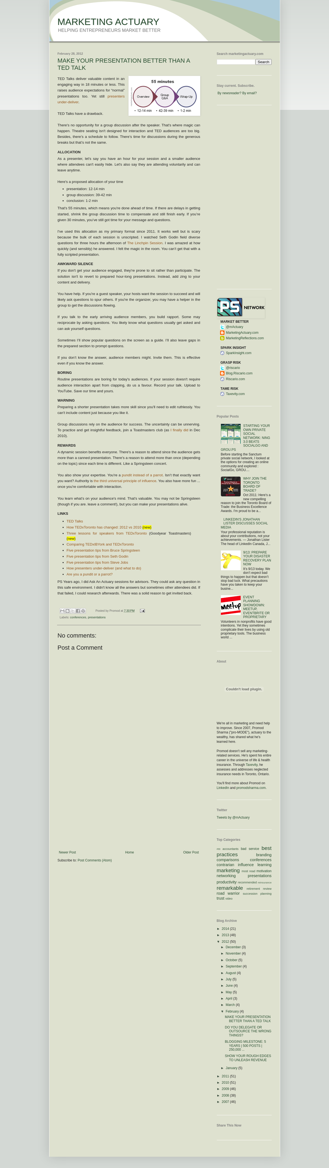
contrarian (225, 865)
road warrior (228, 893)
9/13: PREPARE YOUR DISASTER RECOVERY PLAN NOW (257, 558)
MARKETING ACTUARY (109, 21)
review (267, 888)
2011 (226, 1076)
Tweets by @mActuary (233, 817)
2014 (226, 929)
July (229, 979)
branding (263, 855)
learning (264, 865)
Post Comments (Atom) (95, 860)
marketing (228, 870)
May (229, 992)
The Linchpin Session (145, 243)
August (231, 973)
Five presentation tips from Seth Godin (97, 556)
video (229, 898)
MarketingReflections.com (245, 338)
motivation (264, 871)
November (234, 953)
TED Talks (75, 521)
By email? (249, 93)
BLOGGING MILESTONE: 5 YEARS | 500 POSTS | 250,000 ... (245, 1046)
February (233, 1011)
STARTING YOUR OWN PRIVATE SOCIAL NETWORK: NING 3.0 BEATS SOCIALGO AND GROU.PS (245, 437)
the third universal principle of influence (125, 481)
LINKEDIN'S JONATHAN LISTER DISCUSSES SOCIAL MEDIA (244, 523)
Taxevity (251, 765)
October (232, 960)
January (232, 1068)
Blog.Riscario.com (239, 373)
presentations (97, 617)
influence (246, 865)
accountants (230, 848)
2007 (226, 1102)
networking (226, 876)
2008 (226, 1095)
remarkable (230, 888)
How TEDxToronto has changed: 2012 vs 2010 (104, 527)
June (230, 986)
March (231, 1005)
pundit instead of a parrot (142, 475)
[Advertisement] (129, 809)
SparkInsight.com (239, 353)
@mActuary (234, 327)
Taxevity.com (235, 394)
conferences (78, 617)
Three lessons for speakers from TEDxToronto (107, 533)
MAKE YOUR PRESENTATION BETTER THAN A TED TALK (248, 1019)
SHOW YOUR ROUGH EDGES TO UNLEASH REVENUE (248, 1058)
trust (220, 898)
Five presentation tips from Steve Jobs (97, 562)
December (234, 947)
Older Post (191, 852)
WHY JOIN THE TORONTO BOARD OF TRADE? (255, 484)
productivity (227, 882)
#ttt (218, 848)
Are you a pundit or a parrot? (90, 574)
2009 (226, 1089)
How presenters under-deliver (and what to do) (104, 568)
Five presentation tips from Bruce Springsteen (103, 550)
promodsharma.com (251, 788)
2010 (226, 1082)
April (229, 998)
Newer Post (67, 852)
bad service (250, 849)
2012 (226, 942)
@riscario (233, 368)
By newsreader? (229, 93)
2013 (226, 935)
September (234, 966)
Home (129, 852)
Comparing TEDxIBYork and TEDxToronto (100, 544)
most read (248, 871)
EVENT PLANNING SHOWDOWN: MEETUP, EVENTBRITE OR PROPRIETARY (256, 607)
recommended (247, 882)
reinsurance (264, 882)
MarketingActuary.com (242, 333)
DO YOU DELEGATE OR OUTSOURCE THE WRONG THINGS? (248, 1031)
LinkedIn (223, 788)
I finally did (179, 430)
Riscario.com (235, 379)
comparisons (228, 860)
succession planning (257, 893)
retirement (253, 888)
